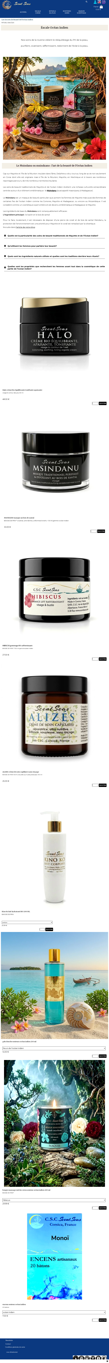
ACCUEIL (23, 12)
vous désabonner (12, 1352)
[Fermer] (107, 1361)
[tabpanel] (54, 40)
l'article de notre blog (25, 227)
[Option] (27, 922)
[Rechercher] (89, 2)
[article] (54, 397)
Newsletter (9, 1340)
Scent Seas (22, 3)
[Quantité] (95, 403)
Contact (8, 1344)
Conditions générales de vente (15, 1347)
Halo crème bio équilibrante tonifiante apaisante (22, 390)
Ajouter (102, 403)
